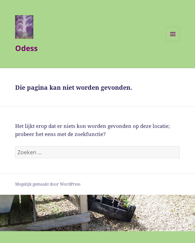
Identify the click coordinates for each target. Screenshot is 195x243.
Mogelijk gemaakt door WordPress (47, 184)
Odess (26, 48)
